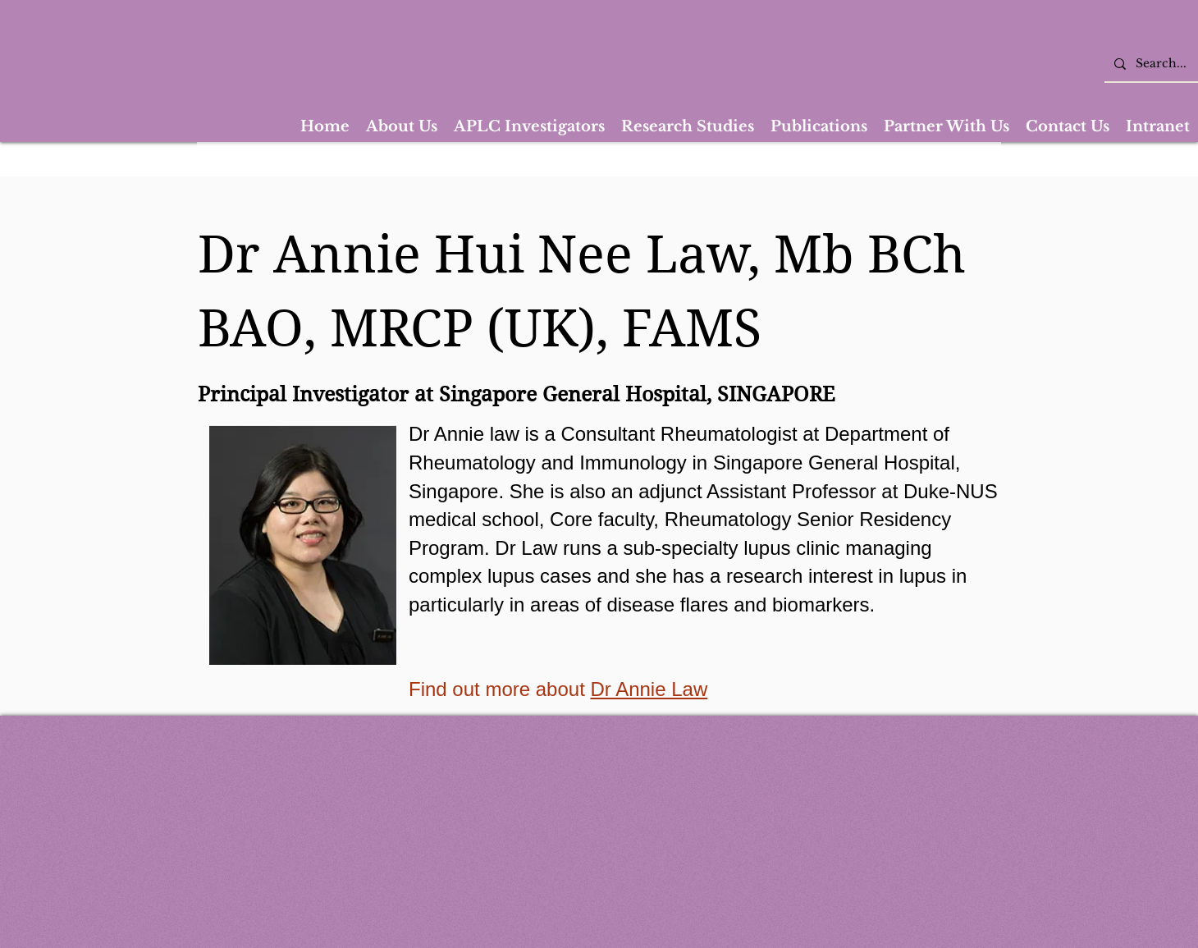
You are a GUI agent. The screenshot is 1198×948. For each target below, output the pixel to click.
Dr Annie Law (648, 689)
